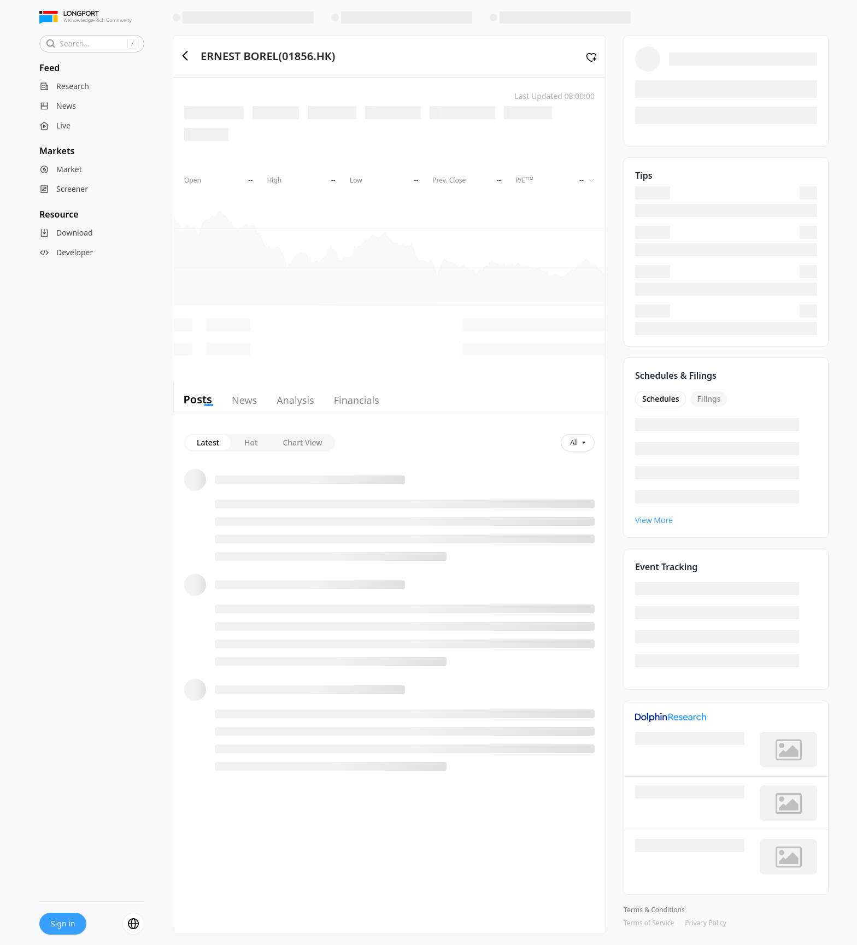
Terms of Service (649, 923)
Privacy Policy (705, 923)
